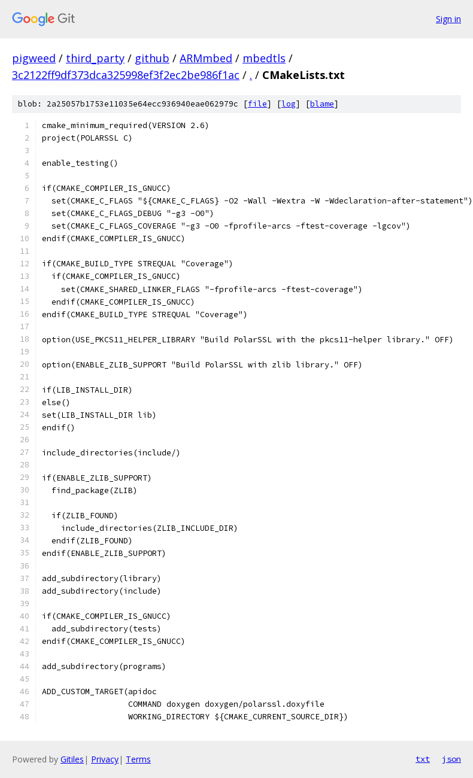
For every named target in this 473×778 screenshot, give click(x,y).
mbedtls (264, 58)
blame (322, 104)
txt (423, 758)
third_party (95, 58)
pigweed (34, 58)
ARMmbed (206, 58)
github (152, 58)
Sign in (448, 19)
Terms (138, 759)
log (288, 104)
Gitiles (72, 759)
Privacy (105, 759)
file (257, 104)
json (451, 758)
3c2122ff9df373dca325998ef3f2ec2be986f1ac (125, 75)
